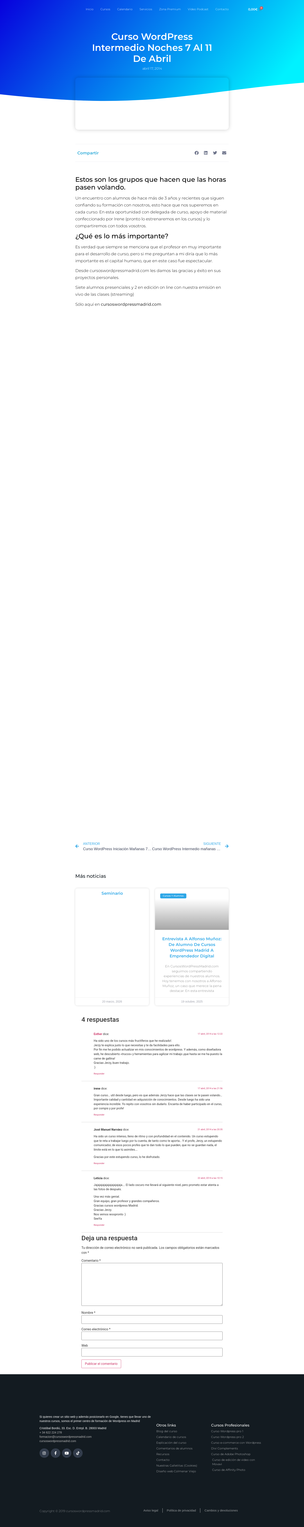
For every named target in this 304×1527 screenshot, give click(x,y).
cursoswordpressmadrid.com (57, 1441)
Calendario (125, 9)
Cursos (105, 9)
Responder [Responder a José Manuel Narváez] (99, 1163)
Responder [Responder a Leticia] (99, 1225)
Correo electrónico (95, 1329)
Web (84, 1345)
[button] (196, 152)
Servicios (146, 9)
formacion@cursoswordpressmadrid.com (65, 1436)
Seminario (112, 893)
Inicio (89, 9)
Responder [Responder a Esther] (99, 1073)
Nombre (88, 1312)
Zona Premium (170, 9)
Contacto (222, 9)
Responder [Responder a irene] (99, 1114)
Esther (98, 1034)
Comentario (91, 1260)
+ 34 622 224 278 (50, 1432)
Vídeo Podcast (198, 9)
